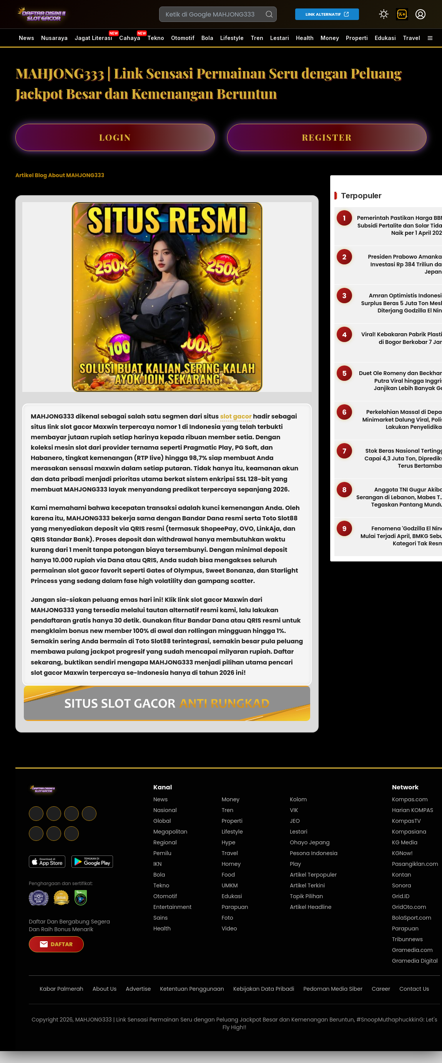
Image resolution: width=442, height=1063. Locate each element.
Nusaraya (54, 38)
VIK (294, 810)
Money (330, 38)
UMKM (230, 885)
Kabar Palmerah (61, 989)
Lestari (279, 41)
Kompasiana (409, 831)
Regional (165, 842)
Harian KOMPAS (412, 810)
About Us (104, 989)
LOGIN (115, 137)
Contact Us (414, 989)
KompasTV (406, 821)
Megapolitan (170, 831)
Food (228, 875)
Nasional (165, 810)
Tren (257, 38)
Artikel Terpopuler (313, 875)
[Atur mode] (383, 14)
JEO (295, 821)
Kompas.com (410, 799)
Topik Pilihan (306, 896)
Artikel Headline (310, 907)
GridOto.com (409, 907)
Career (381, 989)
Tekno (155, 38)
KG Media (404, 842)
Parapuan (235, 907)
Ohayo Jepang (309, 842)
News (26, 38)
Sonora (401, 885)
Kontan (401, 875)
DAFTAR (56, 944)
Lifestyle (232, 38)
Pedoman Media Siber (333, 989)
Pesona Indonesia (313, 853)
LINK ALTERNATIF (323, 14)
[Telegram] (71, 819)
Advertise (138, 989)
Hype (229, 842)
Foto (227, 918)
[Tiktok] (71, 839)
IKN (157, 864)
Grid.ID (400, 896)
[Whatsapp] (54, 839)
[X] (54, 819)
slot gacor (236, 416)
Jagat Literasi (93, 38)
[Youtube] (36, 839)
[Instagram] (89, 819)
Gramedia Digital (415, 961)
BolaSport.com (411, 918)
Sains (160, 918)
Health (305, 38)
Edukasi (385, 38)
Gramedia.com (412, 950)
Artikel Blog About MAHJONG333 (59, 175)
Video (229, 928)
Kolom (298, 799)
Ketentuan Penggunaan (192, 989)
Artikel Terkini (307, 885)
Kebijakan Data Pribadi (263, 989)
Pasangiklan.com (415, 864)
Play (295, 864)
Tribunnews (407, 939)
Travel (411, 38)
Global (162, 821)
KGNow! (402, 853)
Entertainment (172, 907)
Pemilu (162, 853)
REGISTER (327, 137)
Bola (207, 38)
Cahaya (129, 38)
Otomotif (182, 38)
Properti (357, 38)
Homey (231, 864)
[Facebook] (36, 819)
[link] (402, 14)
